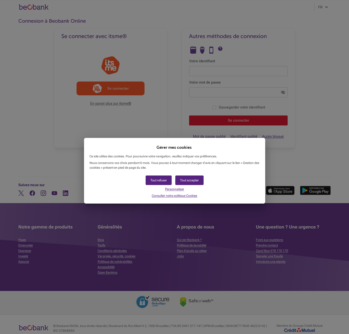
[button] (189, 180)
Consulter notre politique (174, 195)
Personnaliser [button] (174, 189)
